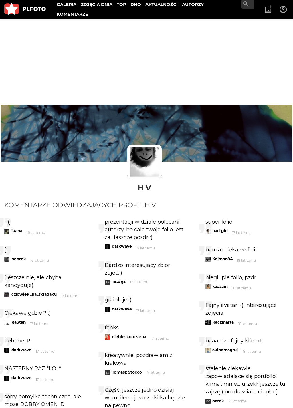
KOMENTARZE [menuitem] (72, 14)
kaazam (220, 286)
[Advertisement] (146, 61)
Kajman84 (222, 259)
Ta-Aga (119, 282)
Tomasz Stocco (127, 372)
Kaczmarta (223, 322)
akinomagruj (225, 350)
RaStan (18, 322)
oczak (218, 401)
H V (144, 187)
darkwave (21, 350)
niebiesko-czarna (129, 336)
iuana (16, 230)
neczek (18, 259)
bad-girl (220, 230)
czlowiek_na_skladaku (34, 294)
